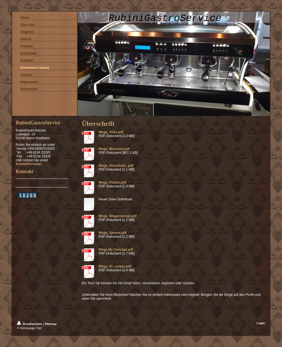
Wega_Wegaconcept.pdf (118, 216)
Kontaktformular (28, 164)
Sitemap (50, 324)
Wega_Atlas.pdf (111, 132)
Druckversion (30, 324)
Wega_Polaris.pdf (112, 182)
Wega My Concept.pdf (116, 250)
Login (261, 323)
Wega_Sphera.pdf (112, 233)
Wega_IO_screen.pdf (115, 266)
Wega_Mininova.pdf (114, 149)
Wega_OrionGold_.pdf (116, 166)
